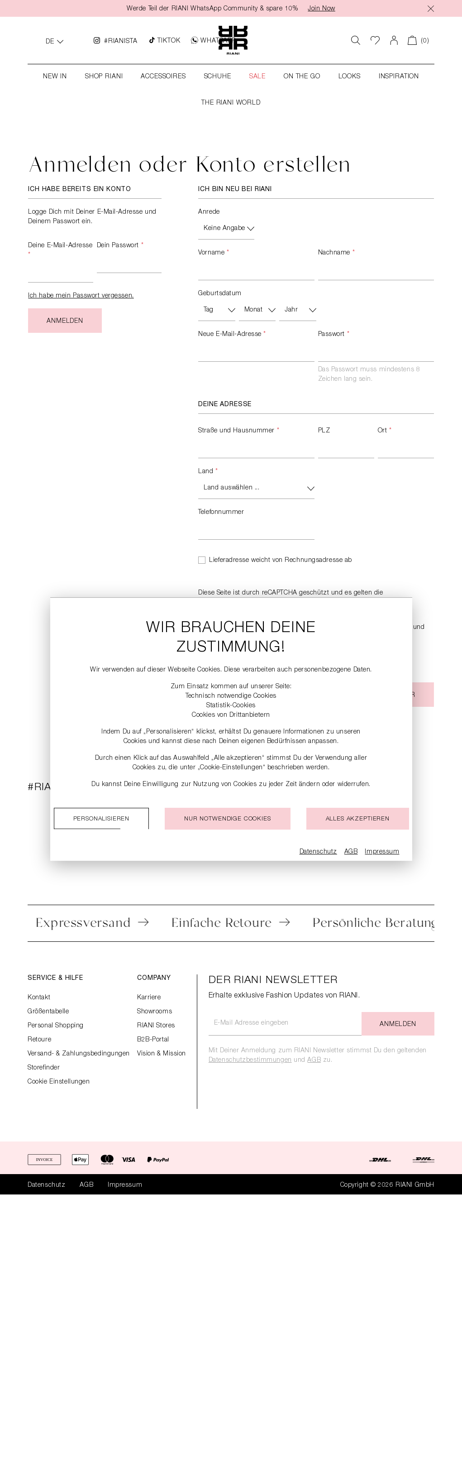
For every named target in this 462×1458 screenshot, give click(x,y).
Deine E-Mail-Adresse (60, 251)
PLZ (324, 431)
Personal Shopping (56, 1026)
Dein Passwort (120, 246)
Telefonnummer (221, 512)
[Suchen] (356, 40)
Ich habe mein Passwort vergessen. (80, 296)
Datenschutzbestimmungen (250, 1060)
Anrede (208, 212)
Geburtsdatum (220, 294)
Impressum (125, 1185)
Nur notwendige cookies (227, 819)
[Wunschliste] (375, 40)
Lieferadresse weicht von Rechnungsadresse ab (280, 560)
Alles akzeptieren (358, 819)
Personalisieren (101, 819)
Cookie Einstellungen (59, 1082)
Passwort (334, 334)
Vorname (213, 253)
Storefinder (44, 1068)
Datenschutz (46, 1185)
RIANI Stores (156, 1026)
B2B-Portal (153, 1040)
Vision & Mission (161, 1054)
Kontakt (39, 998)
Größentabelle (48, 1012)
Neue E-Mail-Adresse (232, 334)
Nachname (336, 253)
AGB (314, 1060)
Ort (385, 431)
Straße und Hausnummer (238, 431)
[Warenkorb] (418, 40)
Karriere (149, 998)
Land (208, 472)
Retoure (39, 1040)
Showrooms (154, 1012)
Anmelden (65, 321)
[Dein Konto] (394, 40)
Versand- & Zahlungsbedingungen (79, 1054)
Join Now (321, 9)
